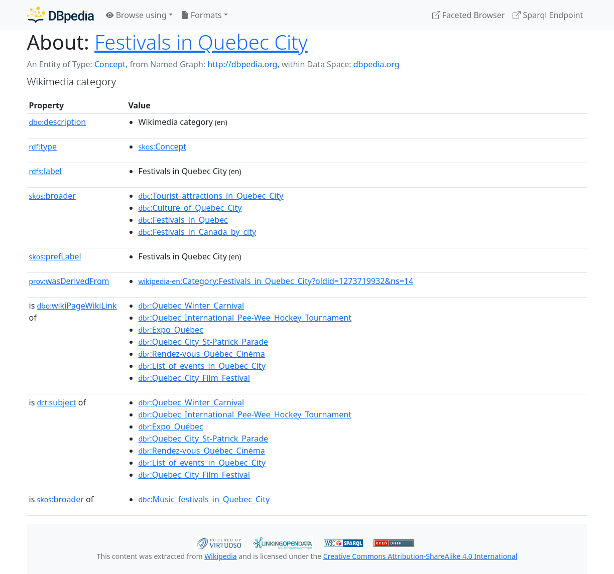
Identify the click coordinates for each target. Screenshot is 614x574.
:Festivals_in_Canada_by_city (198, 231)
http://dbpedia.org (242, 64)
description (57, 121)
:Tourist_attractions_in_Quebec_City (211, 195)
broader (52, 195)
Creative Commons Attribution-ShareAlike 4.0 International (420, 556)
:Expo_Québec (171, 329)
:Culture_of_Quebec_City (190, 207)
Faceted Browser (468, 15)
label (45, 171)
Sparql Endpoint (548, 15)
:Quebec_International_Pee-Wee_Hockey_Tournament (245, 317)
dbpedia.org (376, 64)
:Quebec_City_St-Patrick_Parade (204, 341)
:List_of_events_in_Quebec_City (202, 365)
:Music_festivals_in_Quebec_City (204, 499)
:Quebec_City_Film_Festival (194, 377)
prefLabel (55, 256)
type (43, 146)
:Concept (163, 146)
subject (56, 402)
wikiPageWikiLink (76, 305)
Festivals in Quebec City (201, 42)
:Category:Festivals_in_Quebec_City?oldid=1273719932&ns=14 (276, 280)
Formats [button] (201, 15)
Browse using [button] (136, 15)
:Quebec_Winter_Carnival (191, 305)
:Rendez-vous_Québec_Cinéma (202, 353)
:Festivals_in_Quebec (183, 219)
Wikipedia (220, 556)
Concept (110, 64)
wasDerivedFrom (69, 280)
